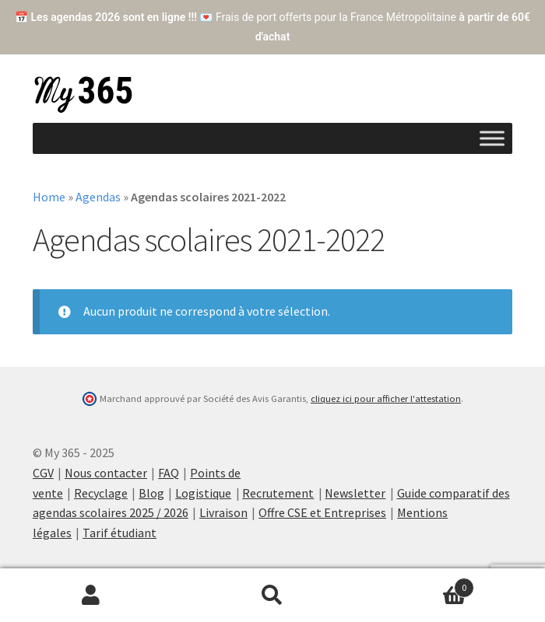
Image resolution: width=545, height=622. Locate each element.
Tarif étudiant (119, 532)
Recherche (272, 595)
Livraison (223, 512)
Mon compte (90, 595)
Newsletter (355, 493)
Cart (419, 584)
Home (49, 196)
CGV (43, 472)
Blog (151, 493)
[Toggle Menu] (492, 138)
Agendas (98, 196)
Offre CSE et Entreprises (322, 512)
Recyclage (101, 493)
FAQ (168, 472)
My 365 (83, 95)
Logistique (203, 493)
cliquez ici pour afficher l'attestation (386, 398)
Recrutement (278, 493)
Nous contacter (106, 472)
